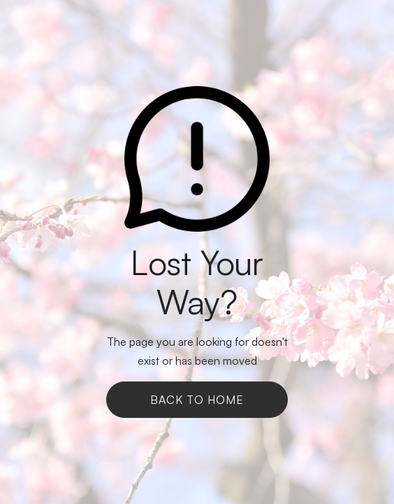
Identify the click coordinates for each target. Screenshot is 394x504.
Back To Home (197, 400)
